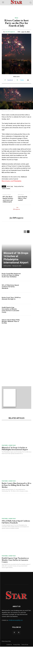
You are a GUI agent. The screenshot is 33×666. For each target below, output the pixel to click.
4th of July (10, 186)
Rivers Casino (6, 188)
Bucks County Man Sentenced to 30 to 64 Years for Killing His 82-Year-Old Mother (11, 275)
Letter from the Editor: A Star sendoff (22, 198)
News (16, 18)
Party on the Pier (19, 186)
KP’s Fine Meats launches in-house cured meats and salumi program (8, 199)
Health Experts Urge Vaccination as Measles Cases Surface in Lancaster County (10, 310)
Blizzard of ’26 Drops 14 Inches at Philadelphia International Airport (16, 257)
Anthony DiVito (7, 266)
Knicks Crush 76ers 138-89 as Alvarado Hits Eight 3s (11, 298)
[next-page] (28, 231)
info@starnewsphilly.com (16, 639)
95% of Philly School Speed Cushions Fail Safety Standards (10, 286)
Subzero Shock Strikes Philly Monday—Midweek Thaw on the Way (11, 321)
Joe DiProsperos (10, 31)
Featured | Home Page (9, 464)
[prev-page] (25, 231)
